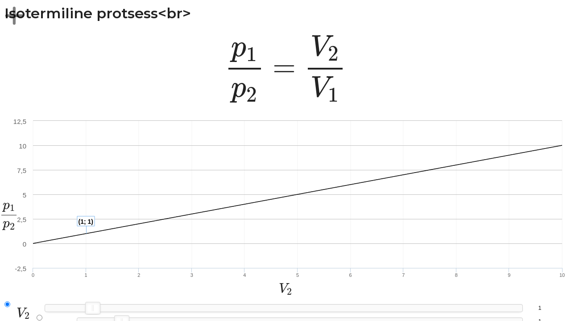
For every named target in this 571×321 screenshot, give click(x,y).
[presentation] (286, 68)
